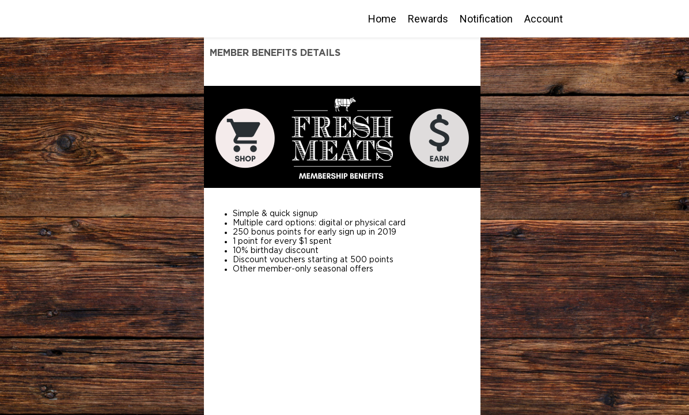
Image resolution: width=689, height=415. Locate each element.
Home (382, 19)
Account (543, 19)
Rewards (428, 19)
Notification (486, 19)
